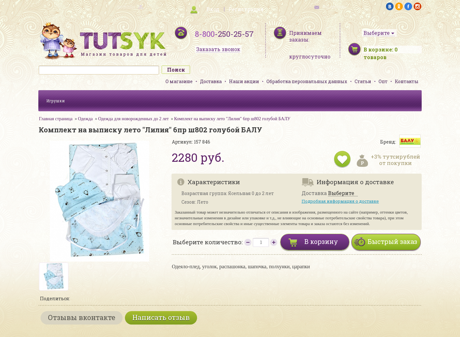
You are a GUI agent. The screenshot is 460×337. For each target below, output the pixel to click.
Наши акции (244, 81)
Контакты (406, 81)
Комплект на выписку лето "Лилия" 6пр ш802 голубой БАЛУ (232, 118)
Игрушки (55, 100)
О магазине (179, 81)
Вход (212, 9)
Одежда (85, 118)
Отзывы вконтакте (81, 317)
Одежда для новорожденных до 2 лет (133, 118)
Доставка (211, 81)
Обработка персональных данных (306, 81)
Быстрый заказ (392, 241)
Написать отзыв (161, 317)
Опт (383, 81)
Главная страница (56, 118)
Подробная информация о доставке (340, 201)
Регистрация (246, 9)
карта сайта (126, 6)
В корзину (321, 241)
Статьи (363, 81)
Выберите (341, 193)
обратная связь (334, 6)
